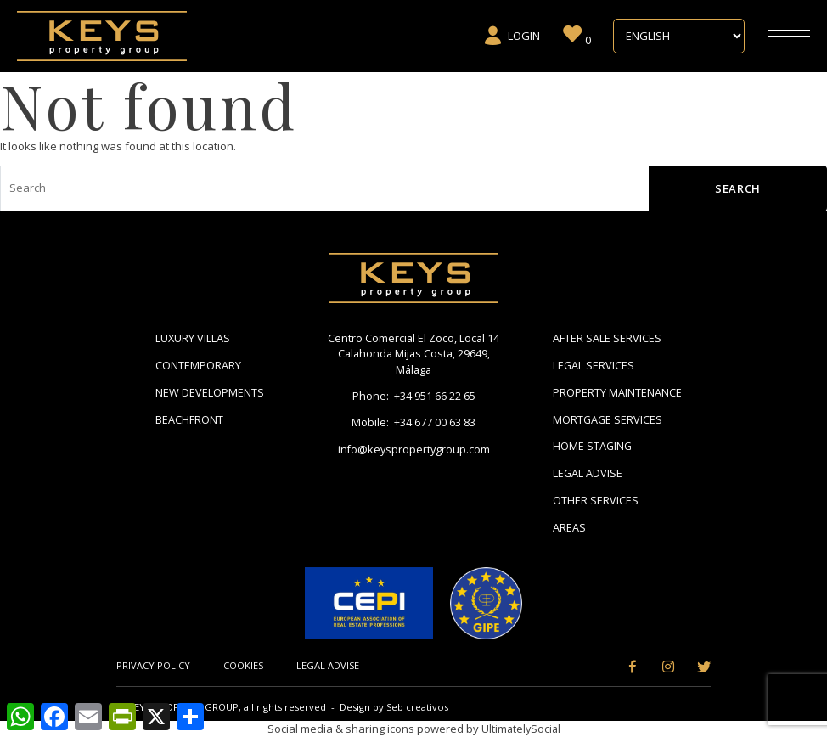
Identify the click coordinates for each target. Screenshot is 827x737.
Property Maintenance (617, 392)
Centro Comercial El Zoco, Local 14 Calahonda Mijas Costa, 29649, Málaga (413, 354)
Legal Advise (588, 473)
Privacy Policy (153, 665)
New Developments (209, 392)
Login (511, 35)
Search (738, 188)
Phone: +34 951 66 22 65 (413, 397)
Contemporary (198, 365)
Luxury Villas (193, 338)
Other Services (596, 500)
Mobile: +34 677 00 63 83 (413, 423)
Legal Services (594, 365)
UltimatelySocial (520, 728)
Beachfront (189, 419)
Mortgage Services (608, 419)
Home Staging (593, 445)
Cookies (243, 665)
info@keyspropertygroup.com (413, 451)
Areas (569, 527)
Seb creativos (417, 706)
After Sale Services (607, 338)
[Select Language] (679, 36)
